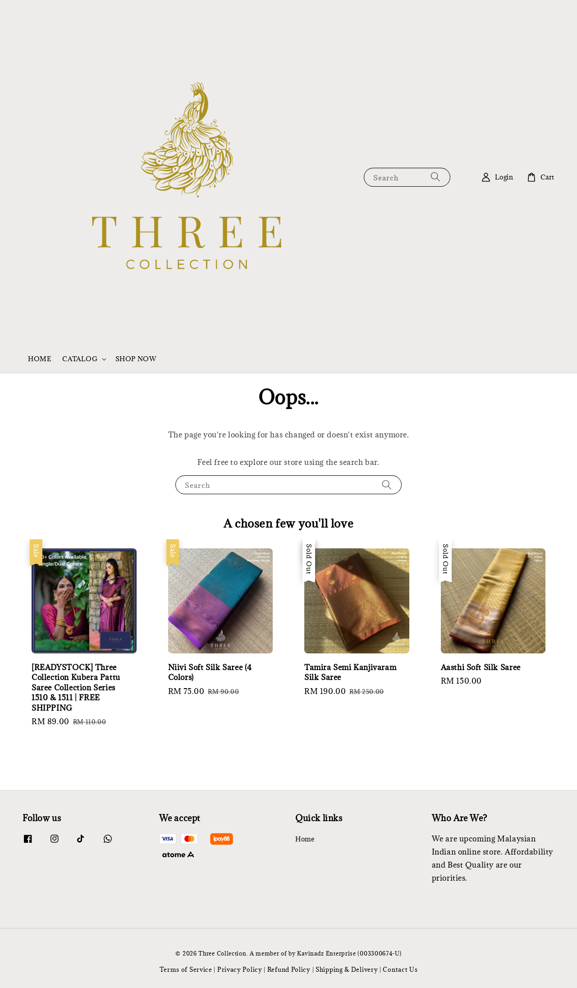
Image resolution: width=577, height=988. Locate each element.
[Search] (435, 177)
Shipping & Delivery (347, 969)
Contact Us (400, 969)
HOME (39, 358)
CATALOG (79, 359)
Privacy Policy (239, 969)
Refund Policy (289, 969)
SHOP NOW (135, 358)
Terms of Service (186, 969)
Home (304, 839)
